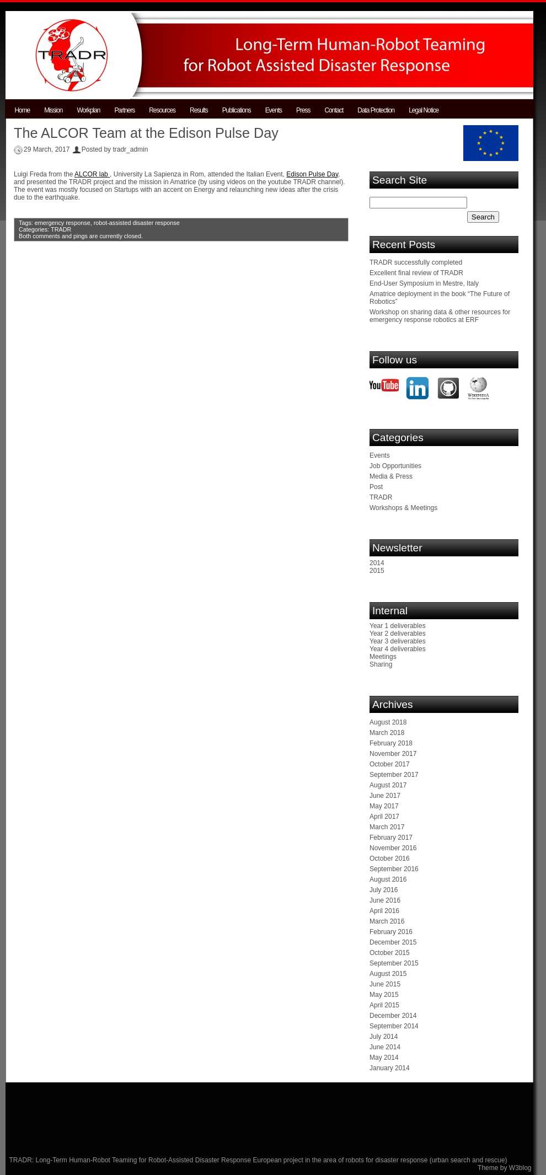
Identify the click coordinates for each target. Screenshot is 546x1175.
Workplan (88, 110)
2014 (377, 563)
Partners (124, 110)
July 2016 (384, 890)
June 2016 (385, 900)
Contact (333, 110)
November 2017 (393, 754)
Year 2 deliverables (398, 633)
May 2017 (384, 806)
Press (303, 110)
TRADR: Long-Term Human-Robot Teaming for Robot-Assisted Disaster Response (131, 1160)
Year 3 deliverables (398, 641)
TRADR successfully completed (416, 262)
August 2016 (388, 879)
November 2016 (393, 848)
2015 (377, 571)
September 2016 (394, 869)
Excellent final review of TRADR (416, 273)
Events (273, 110)
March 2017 (387, 827)
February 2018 (391, 743)
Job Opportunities (395, 466)
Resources (162, 110)
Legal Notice (423, 110)
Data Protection (375, 110)
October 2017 (390, 764)
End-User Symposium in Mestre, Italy (424, 283)
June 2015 (385, 984)
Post (376, 487)
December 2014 (393, 1016)
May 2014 (384, 1057)
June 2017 (385, 796)
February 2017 (391, 837)
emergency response (62, 222)
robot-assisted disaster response (137, 222)
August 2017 (388, 785)
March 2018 (387, 733)
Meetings (383, 657)
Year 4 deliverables (398, 649)
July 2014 (384, 1036)
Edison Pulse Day (312, 174)
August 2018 (388, 722)
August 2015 (388, 974)
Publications (236, 110)
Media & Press (391, 476)
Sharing (381, 664)
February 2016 (391, 932)
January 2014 (390, 1068)
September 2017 (394, 775)
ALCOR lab (92, 174)
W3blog (520, 1168)
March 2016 (387, 921)
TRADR (61, 229)
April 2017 (384, 816)
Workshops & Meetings (403, 508)
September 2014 (394, 1026)
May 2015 (384, 995)
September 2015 (394, 963)
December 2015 (393, 942)
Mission (53, 110)
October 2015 (390, 953)
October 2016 (390, 858)
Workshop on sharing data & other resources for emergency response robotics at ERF (440, 316)
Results (199, 110)
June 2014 (385, 1047)
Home (22, 110)
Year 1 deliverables (398, 626)
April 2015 (384, 1005)
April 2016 (384, 911)
